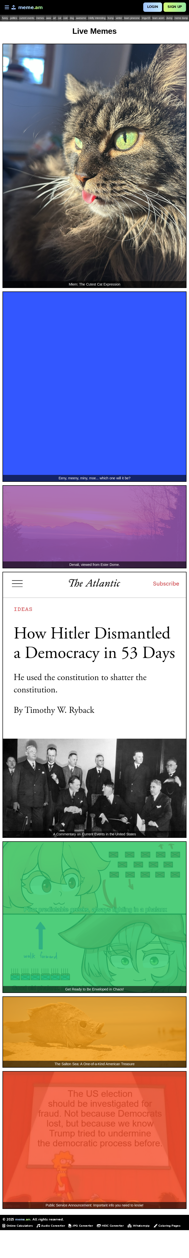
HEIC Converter (110, 1226)
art (54, 18)
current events (26, 18)
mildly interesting (97, 18)
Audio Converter (51, 1226)
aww (48, 18)
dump (169, 18)
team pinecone (132, 18)
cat (59, 18)
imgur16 (146, 18)
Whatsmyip (138, 1226)
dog (72, 18)
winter (119, 18)
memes (40, 18)
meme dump (181, 18)
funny (5, 18)
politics (13, 18)
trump (111, 18)
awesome (81, 18)
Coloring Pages (167, 1226)
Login (152, 6)
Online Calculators (17, 1226)
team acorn (158, 18)
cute (65, 18)
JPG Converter (81, 1226)
